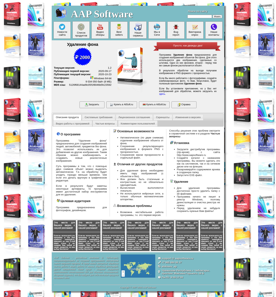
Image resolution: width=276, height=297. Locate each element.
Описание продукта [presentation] (67, 117)
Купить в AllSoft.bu (154, 104)
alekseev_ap (169, 266)
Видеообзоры (100, 30)
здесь (162, 94)
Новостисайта (62, 30)
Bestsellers (119, 30)
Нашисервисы (138, 30)
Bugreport (175, 30)
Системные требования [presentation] (99, 117)
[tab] (67, 117)
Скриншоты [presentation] (162, 117)
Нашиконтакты (214, 30)
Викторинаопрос (195, 30)
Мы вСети (157, 30)
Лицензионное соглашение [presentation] (134, 117)
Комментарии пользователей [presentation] (138, 123)
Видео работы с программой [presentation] (72, 123)
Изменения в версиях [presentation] (188, 117)
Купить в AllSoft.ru (121, 104)
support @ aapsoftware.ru (177, 258)
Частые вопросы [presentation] (105, 123)
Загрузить (92, 104)
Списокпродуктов (81, 30)
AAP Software (102, 14)
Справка (184, 104)
